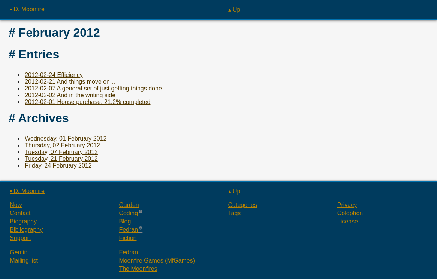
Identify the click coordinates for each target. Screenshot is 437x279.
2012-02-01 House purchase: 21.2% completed (87, 102)
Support (20, 238)
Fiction (127, 238)
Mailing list (24, 260)
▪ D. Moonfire (27, 9)
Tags (234, 213)
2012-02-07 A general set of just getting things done (93, 88)
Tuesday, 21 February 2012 (61, 159)
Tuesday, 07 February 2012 (61, 152)
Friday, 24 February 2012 (58, 165)
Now (16, 205)
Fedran (128, 229)
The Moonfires (138, 269)
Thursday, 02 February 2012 (62, 145)
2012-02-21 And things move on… (70, 81)
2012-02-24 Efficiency (53, 75)
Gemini (19, 252)
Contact (20, 213)
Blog (125, 221)
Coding (128, 213)
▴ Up (234, 9)
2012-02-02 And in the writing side (70, 95)
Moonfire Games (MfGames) (157, 260)
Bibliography (26, 229)
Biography (23, 221)
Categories (242, 205)
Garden (129, 205)
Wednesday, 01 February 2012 (65, 138)
